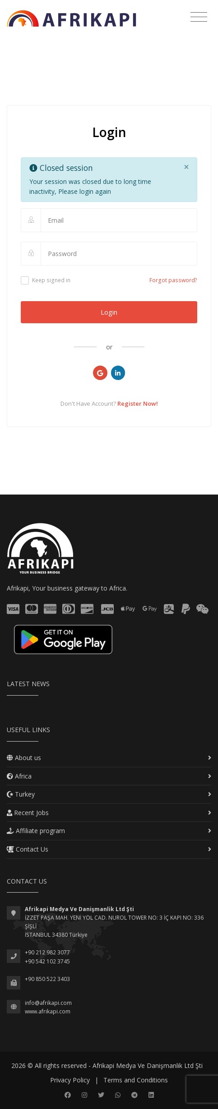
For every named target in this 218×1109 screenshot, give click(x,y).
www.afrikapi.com (47, 1011)
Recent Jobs (28, 812)
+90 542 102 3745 (47, 961)
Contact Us (27, 849)
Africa (19, 776)
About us (24, 757)
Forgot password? (173, 280)
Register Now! (137, 403)
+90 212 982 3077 (47, 952)
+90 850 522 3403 (47, 979)
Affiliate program (36, 830)
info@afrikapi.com (48, 1003)
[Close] (186, 167)
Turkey (21, 794)
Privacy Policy (70, 1080)
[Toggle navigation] (199, 17)
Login (109, 311)
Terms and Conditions (135, 1080)
